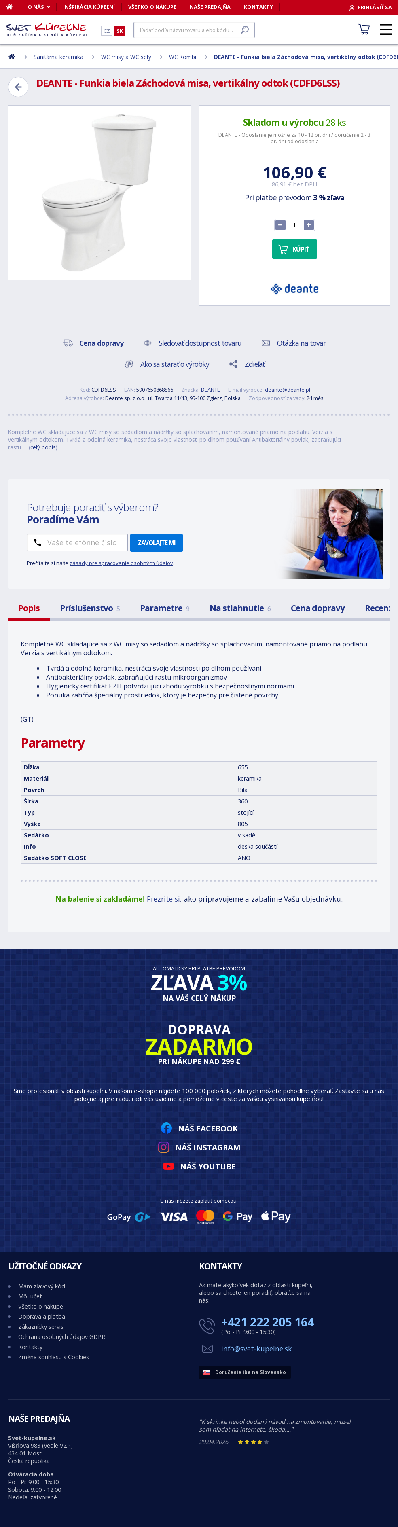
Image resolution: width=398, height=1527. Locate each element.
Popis (29, 608)
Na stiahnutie (240, 608)
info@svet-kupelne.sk (256, 1348)
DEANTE (210, 389)
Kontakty (258, 7)
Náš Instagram (208, 1147)
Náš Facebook (208, 1128)
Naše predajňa (210, 7)
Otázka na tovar (301, 343)
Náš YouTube (208, 1166)
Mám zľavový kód (41, 1286)
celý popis (43, 447)
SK (119, 30)
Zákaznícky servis (41, 1326)
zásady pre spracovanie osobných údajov (121, 563)
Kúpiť (300, 249)
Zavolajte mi (157, 543)
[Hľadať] (194, 30)
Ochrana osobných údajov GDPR (61, 1337)
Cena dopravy (318, 608)
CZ (107, 30)
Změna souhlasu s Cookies (53, 1357)
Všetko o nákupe (152, 7)
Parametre (164, 608)
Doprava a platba (41, 1316)
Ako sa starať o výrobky (174, 364)
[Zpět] (18, 87)
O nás (36, 7)
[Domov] (13, 7)
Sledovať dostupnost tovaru (200, 343)
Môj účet (30, 1296)
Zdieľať (255, 364)
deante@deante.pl (287, 389)
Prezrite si (163, 899)
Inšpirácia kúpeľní (89, 7)
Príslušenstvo (90, 608)
